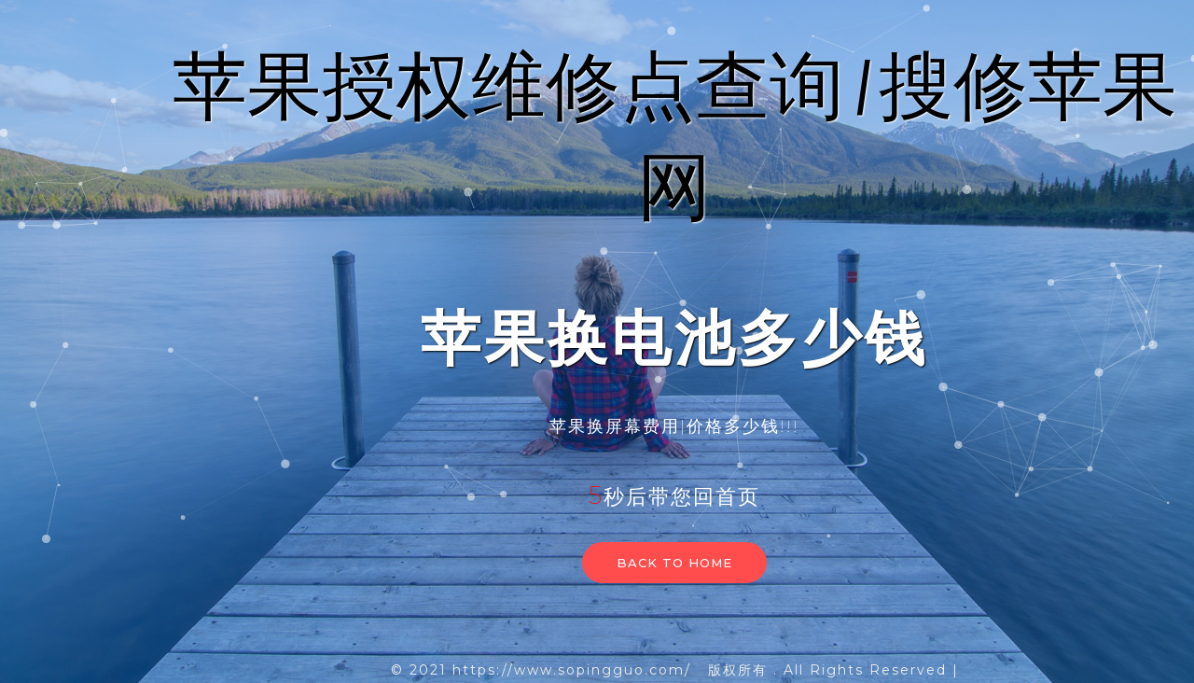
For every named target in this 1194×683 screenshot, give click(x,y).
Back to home (674, 562)
